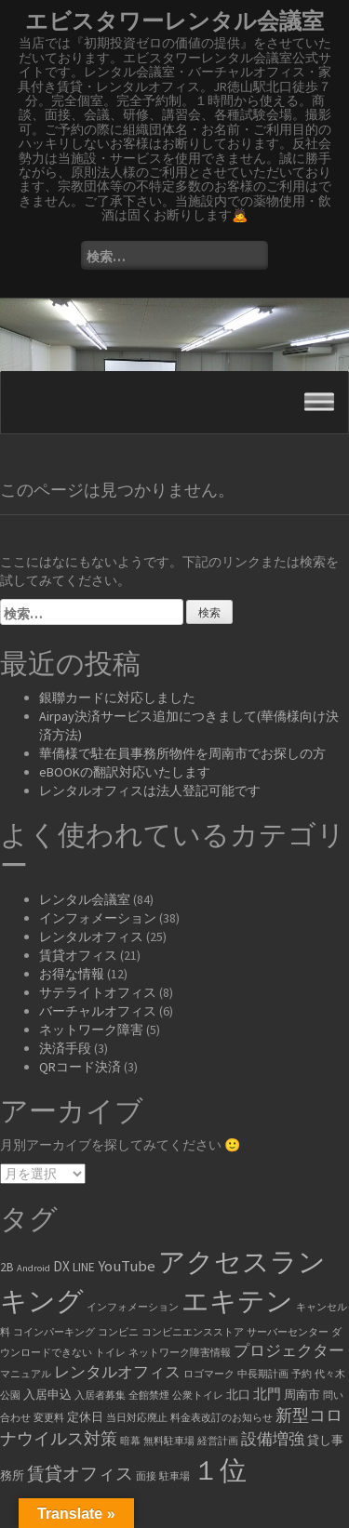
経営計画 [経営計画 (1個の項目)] (217, 1441)
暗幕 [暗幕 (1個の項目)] (130, 1441)
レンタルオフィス (91, 936)
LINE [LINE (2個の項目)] (84, 1267)
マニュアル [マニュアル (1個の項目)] (25, 1374)
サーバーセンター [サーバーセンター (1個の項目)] (288, 1332)
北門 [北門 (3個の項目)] (267, 1393)
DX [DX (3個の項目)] (61, 1266)
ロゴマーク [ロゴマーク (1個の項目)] (209, 1374)
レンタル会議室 (84, 899)
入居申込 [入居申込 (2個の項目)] (47, 1394)
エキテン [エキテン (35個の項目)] (237, 1300)
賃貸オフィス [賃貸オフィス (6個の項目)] (80, 1473)
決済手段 (65, 1048)
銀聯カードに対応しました (117, 697)
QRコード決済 (80, 1066)
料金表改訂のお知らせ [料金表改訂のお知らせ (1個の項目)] (221, 1418)
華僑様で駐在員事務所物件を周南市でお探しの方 (182, 753)
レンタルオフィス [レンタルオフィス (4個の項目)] (117, 1372)
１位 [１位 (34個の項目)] (220, 1470)
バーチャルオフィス (97, 1011)
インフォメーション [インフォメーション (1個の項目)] (133, 1307)
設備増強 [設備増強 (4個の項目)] (272, 1439)
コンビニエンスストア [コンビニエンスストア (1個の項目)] (192, 1332)
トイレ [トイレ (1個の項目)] (110, 1353)
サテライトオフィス (97, 992)
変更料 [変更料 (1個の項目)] (49, 1418)
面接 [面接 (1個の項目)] (146, 1476)
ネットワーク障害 (91, 1029)
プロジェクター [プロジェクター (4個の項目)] (289, 1351)
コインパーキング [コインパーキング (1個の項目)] (54, 1332)
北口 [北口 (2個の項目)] (238, 1394)
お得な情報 (71, 973)
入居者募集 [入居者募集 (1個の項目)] (100, 1395)
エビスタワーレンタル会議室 (174, 20)
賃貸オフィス (78, 955)
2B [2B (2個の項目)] (7, 1267)
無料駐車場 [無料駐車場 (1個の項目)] (169, 1441)
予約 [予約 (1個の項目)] (301, 1374)
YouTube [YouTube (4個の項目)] (126, 1266)
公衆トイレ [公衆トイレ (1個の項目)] (197, 1395)
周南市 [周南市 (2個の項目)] (302, 1394)
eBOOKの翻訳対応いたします (124, 772)
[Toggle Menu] (319, 402)
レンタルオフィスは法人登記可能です (150, 790)
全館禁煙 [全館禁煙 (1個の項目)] (148, 1395)
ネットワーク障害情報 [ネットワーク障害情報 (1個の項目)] (179, 1353)
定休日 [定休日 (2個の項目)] (85, 1417)
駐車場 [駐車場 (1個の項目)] (174, 1476)
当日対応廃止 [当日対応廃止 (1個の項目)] (137, 1418)
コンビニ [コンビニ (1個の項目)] (118, 1332)
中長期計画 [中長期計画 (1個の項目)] (263, 1374)
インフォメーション (97, 918)
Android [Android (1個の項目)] (33, 1268)
